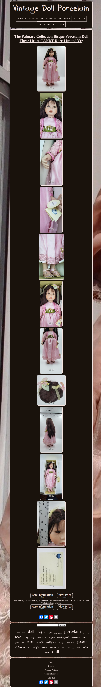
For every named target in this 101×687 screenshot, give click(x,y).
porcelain (72, 631)
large (32, 638)
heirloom (75, 637)
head (18, 637)
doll (55, 651)
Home (51, 662)
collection (20, 632)
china (30, 642)
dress (84, 637)
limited (44, 648)
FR (53, 678)
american (41, 638)
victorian (20, 647)
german (82, 642)
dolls (31, 631)
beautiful (40, 642)
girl (50, 633)
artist (78, 648)
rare (47, 652)
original (51, 637)
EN (49, 678)
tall (23, 642)
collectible (70, 642)
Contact (51, 666)
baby (26, 637)
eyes (73, 648)
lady (68, 648)
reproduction (58, 633)
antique (63, 636)
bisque (51, 641)
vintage (33, 646)
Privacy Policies (51, 670)
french (17, 643)
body (61, 642)
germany (86, 633)
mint (85, 647)
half (40, 632)
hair (45, 633)
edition (53, 647)
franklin (61, 648)
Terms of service (51, 674)
